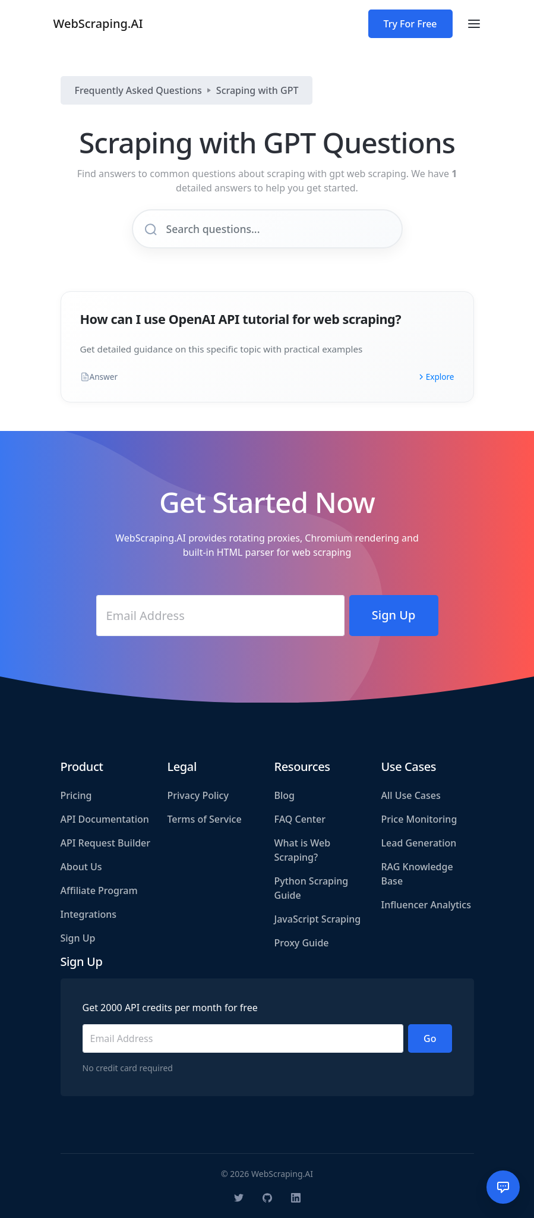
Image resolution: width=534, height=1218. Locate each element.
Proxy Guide (301, 942)
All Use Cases (411, 795)
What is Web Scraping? (302, 850)
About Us (81, 866)
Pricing (76, 795)
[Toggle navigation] (474, 24)
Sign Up (78, 938)
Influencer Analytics (426, 904)
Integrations (89, 914)
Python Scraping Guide (311, 888)
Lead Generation (419, 842)
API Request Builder (106, 842)
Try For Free (410, 23)
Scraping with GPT (257, 90)
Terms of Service (205, 819)
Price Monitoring (419, 819)
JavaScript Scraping (317, 919)
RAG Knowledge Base (417, 873)
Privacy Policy (198, 795)
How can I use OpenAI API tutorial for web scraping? (241, 319)
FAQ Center (300, 819)
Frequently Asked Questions (138, 90)
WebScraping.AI (98, 23)
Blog (284, 795)
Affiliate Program (99, 890)
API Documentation (105, 819)
